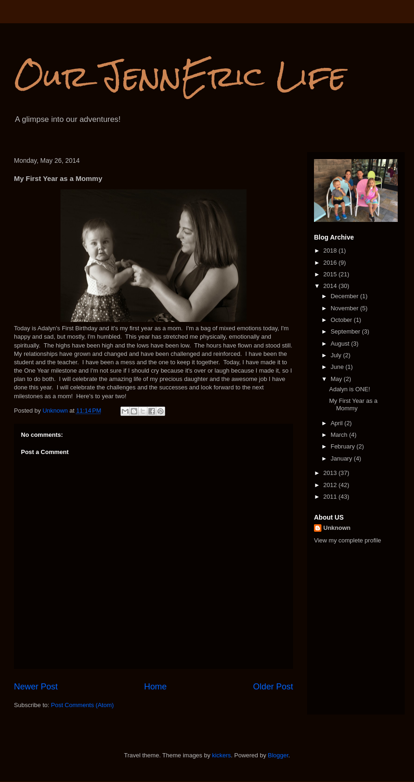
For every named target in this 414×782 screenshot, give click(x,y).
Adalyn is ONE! (349, 389)
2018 (331, 250)
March (340, 434)
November (346, 308)
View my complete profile (347, 540)
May (337, 378)
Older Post (273, 686)
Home (155, 686)
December (346, 296)
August (341, 343)
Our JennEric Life (180, 76)
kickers (221, 755)
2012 (331, 484)
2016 (331, 262)
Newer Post (36, 686)
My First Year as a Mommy (353, 404)
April (338, 423)
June (338, 366)
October (342, 319)
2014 (331, 285)
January (342, 458)
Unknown (337, 527)
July (337, 355)
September (346, 331)
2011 (331, 496)
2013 (331, 472)
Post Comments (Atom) (82, 705)
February (344, 446)
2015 (331, 274)
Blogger (278, 755)
